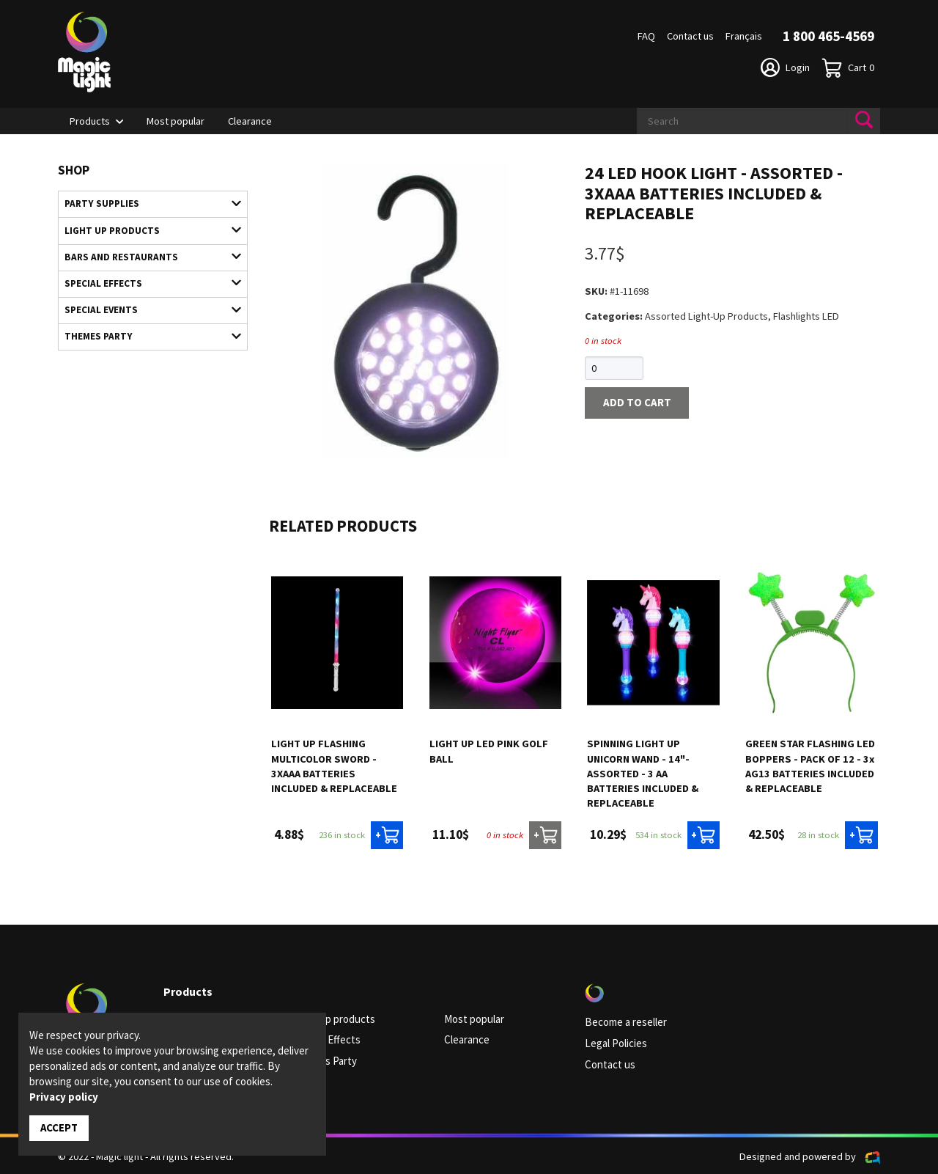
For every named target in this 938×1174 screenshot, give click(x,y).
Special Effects (145, 279)
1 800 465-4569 (828, 36)
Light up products (145, 229)
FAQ (646, 36)
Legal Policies (615, 1042)
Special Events (145, 305)
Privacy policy (63, 1097)
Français (743, 36)
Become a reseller (625, 1022)
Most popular (175, 121)
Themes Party (145, 330)
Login (785, 67)
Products (90, 121)
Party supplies (145, 203)
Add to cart (633, 402)
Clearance (250, 121)
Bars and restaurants (145, 254)
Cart (847, 68)
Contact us (690, 36)
